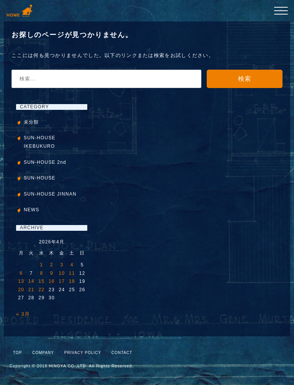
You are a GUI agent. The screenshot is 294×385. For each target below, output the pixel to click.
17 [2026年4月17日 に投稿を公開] (62, 281)
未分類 (31, 122)
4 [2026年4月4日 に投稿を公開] (72, 265)
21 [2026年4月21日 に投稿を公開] (31, 289)
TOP (17, 353)
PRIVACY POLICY (82, 353)
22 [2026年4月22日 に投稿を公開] (41, 289)
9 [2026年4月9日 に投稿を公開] (51, 273)
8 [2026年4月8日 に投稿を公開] (41, 273)
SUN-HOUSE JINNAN (50, 194)
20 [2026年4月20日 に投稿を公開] (21, 289)
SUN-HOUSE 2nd (45, 162)
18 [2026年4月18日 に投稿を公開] (72, 281)
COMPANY (43, 353)
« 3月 (23, 314)
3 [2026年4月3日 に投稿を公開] (62, 265)
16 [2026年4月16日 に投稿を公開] (52, 281)
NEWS (31, 209)
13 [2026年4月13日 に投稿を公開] (21, 281)
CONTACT (121, 353)
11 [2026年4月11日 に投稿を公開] (72, 273)
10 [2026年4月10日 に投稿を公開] (62, 273)
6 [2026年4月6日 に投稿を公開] (21, 273)
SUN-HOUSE (40, 178)
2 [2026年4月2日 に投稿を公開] (51, 265)
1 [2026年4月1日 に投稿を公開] (41, 265)
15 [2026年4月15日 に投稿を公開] (41, 281)
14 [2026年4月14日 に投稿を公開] (31, 281)
